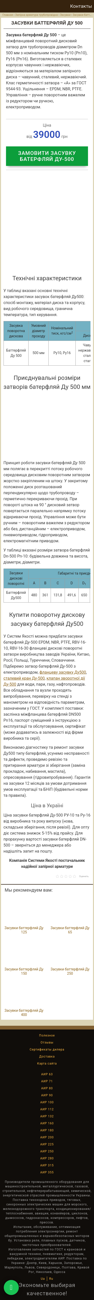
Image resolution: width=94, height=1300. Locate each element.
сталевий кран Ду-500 (24, 678)
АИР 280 (47, 1158)
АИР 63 (47, 1074)
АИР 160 (47, 1123)
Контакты (81, 6)
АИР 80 (47, 1088)
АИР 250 (47, 1151)
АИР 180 (47, 1130)
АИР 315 (47, 1165)
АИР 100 (47, 1102)
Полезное (47, 1035)
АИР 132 (47, 1116)
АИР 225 (47, 1144)
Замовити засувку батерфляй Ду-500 (47, 156)
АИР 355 (47, 1172)
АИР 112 (47, 1109)
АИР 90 (47, 1095)
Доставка (47, 1056)
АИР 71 (47, 1081)
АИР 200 (47, 1137)
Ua (43, 1278)
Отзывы (47, 1042)
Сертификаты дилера (47, 1049)
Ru (51, 1278)
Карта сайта (47, 1063)
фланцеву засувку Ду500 (62, 672)
